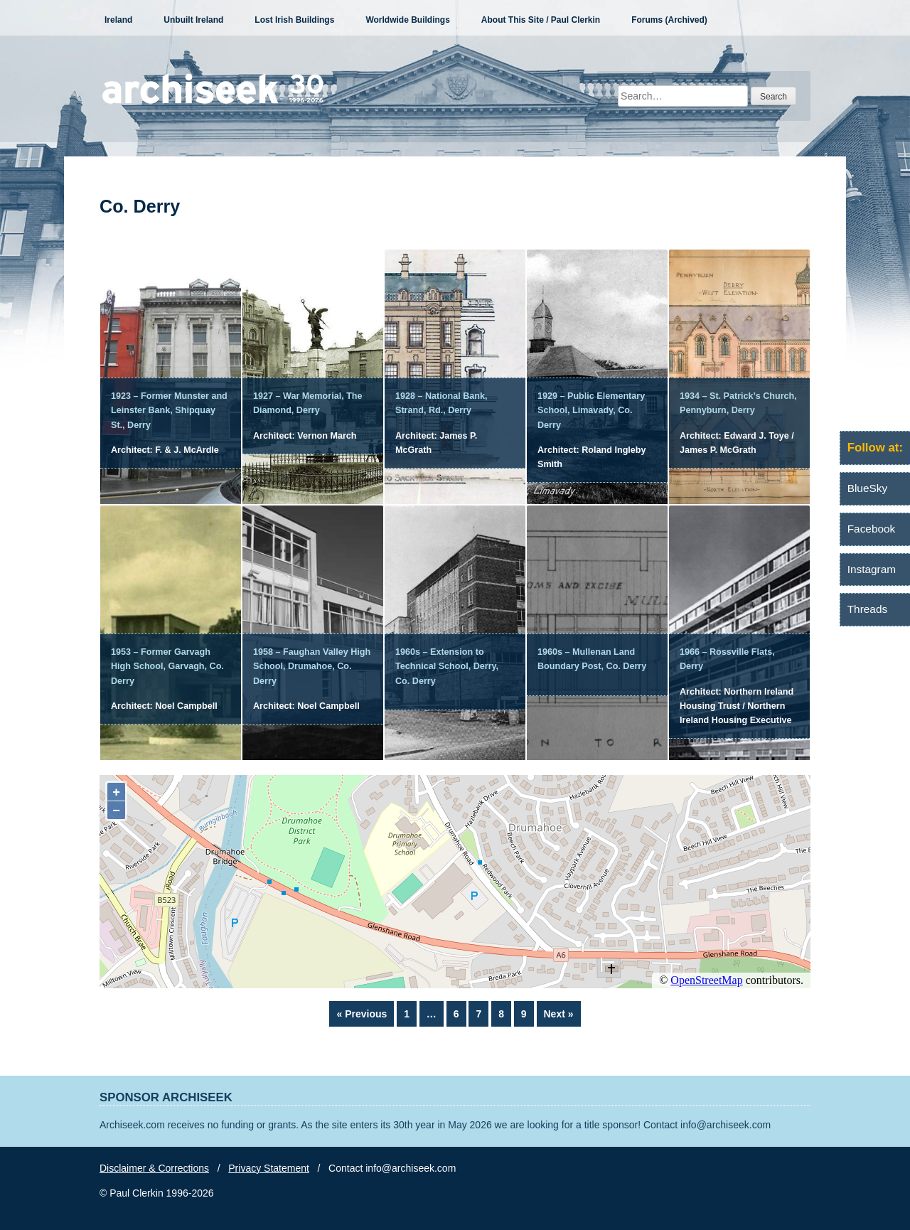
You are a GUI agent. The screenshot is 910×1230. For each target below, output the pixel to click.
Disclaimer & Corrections (154, 1168)
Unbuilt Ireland (193, 20)
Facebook (871, 529)
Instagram (871, 569)
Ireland (118, 20)
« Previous (361, 1014)
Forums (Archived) (669, 20)
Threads (867, 609)
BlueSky (867, 488)
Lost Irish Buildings (294, 20)
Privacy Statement (268, 1168)
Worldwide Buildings (407, 20)
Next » (559, 1014)
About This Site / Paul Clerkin (540, 20)
